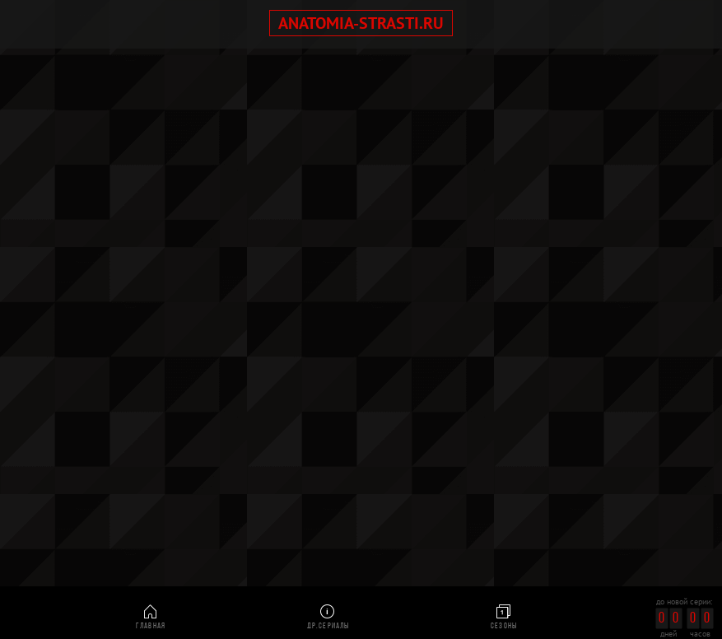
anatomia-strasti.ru (361, 23)
